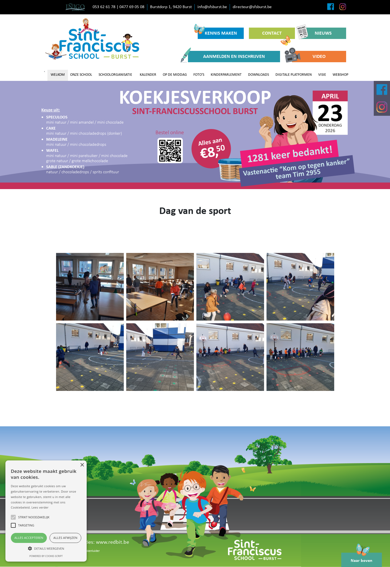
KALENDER (148, 75)
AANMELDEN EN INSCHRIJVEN (226, 56)
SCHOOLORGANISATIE (115, 75)
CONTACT (276, 35)
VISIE (322, 75)
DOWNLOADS (258, 75)
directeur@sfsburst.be (252, 7)
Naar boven (361, 558)
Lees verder (39, 507)
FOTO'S (198, 75)
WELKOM (58, 75)
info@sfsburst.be (212, 7)
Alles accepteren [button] (28, 538)
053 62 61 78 (104, 7)
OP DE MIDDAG (175, 75)
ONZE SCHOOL (81, 75)
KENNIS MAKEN (217, 32)
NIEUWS (316, 33)
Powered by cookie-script (46, 556)
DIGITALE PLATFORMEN (293, 75)
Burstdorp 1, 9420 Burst (171, 7)
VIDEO (309, 56)
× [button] (82, 465)
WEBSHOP (340, 75)
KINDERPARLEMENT (226, 75)
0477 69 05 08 (131, 7)
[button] (46, 548)
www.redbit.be (112, 542)
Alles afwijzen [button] (65, 538)
